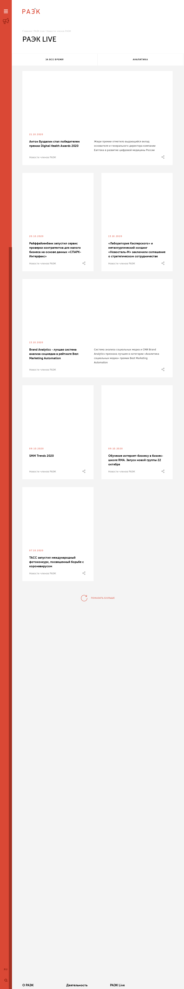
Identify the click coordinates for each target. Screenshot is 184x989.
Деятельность (65, 985)
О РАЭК (28, 985)
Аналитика (97, 60)
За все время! (40, 60)
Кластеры (125, 985)
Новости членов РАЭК (42, 158)
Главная (27, 31)
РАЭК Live (39, 31)
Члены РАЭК (159, 985)
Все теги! (154, 60)
